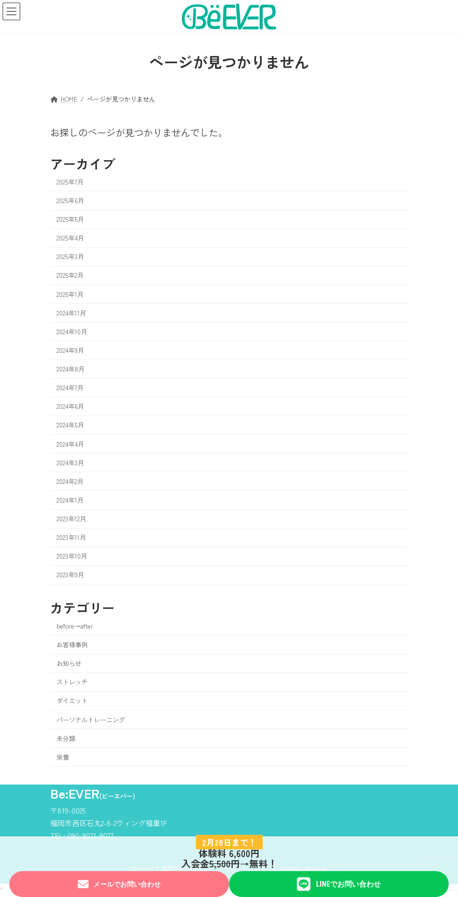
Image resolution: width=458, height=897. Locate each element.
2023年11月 (71, 537)
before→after (74, 626)
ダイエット (72, 700)
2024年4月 (70, 443)
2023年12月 (71, 518)
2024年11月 (71, 312)
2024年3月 (70, 462)
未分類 (65, 738)
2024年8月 (70, 369)
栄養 (62, 756)
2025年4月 (70, 238)
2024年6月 (70, 406)
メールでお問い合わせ (119, 884)
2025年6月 (70, 200)
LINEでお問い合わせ (338, 884)
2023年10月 (71, 556)
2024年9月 (70, 350)
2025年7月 (69, 181)
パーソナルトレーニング (90, 719)
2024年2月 (69, 481)
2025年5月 (70, 219)
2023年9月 (70, 574)
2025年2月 (69, 275)
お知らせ (68, 663)
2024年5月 (70, 425)
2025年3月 (70, 256)
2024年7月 (69, 387)
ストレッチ (72, 682)
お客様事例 (72, 644)
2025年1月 (69, 293)
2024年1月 (69, 500)
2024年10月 (71, 331)
